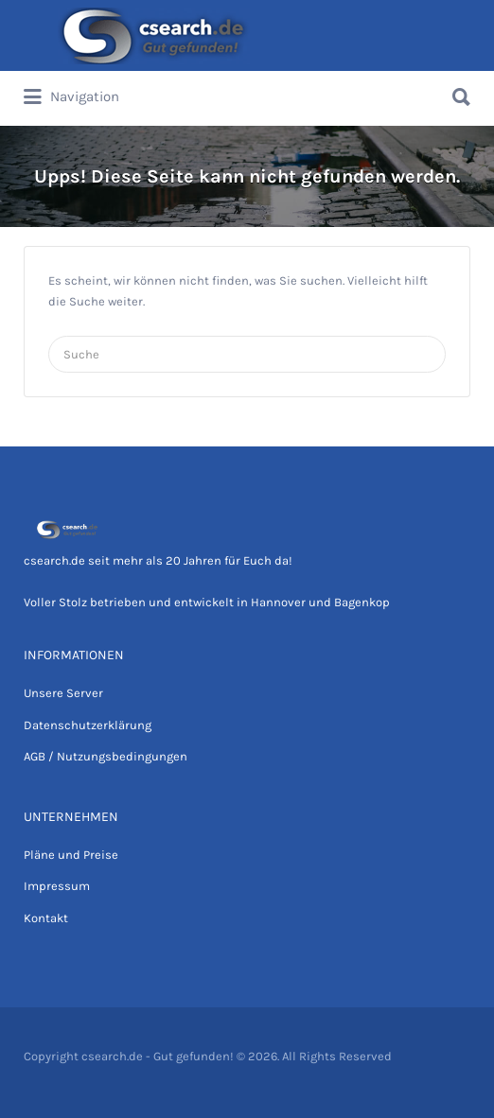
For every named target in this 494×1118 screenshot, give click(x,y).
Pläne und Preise (71, 854)
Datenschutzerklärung (87, 725)
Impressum (57, 886)
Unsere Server (63, 693)
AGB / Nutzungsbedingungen (105, 756)
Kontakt (46, 918)
